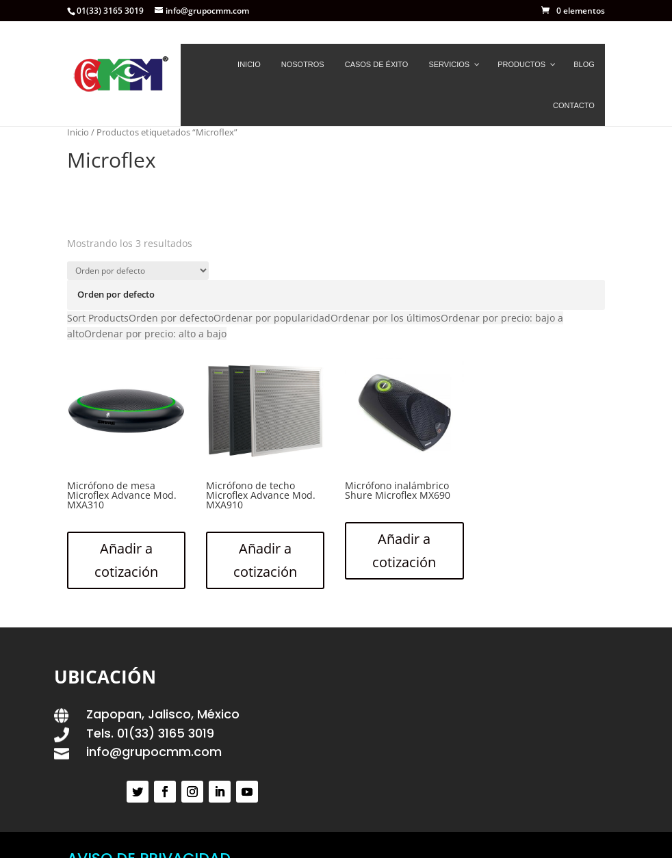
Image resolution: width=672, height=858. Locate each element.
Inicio (78, 132)
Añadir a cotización (126, 560)
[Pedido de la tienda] (138, 270)
